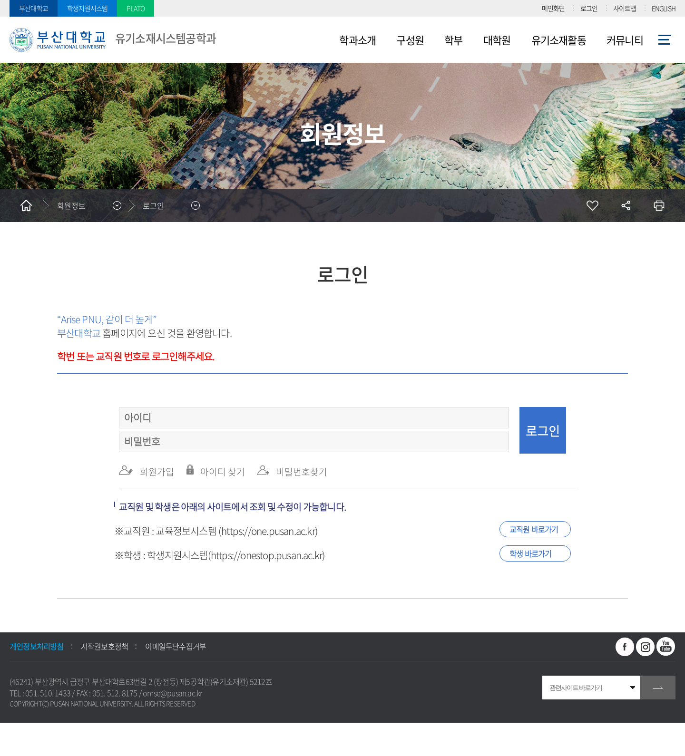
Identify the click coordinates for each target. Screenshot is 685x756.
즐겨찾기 (592, 205)
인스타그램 (645, 646)
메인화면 (553, 8)
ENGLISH (663, 8)
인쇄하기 (658, 205)
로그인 (589, 8)
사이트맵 (624, 8)
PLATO (136, 8)
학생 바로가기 (530, 553)
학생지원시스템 (87, 8)
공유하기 (625, 205)
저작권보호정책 (104, 646)
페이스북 (625, 646)
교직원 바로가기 (533, 529)
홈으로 (26, 205)
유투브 (665, 646)
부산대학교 (33, 8)
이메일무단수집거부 (175, 646)
